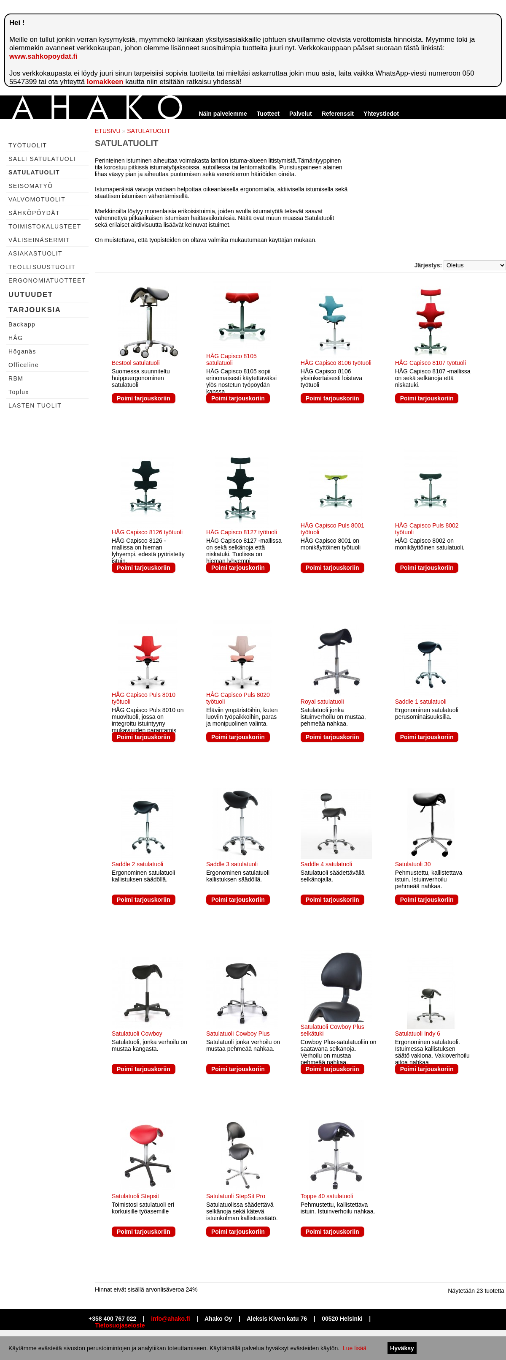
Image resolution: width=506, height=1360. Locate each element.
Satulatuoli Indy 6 (417, 1033)
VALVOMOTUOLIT (36, 199)
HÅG (15, 338)
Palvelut (300, 113)
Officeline (23, 365)
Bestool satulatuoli (136, 362)
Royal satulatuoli (322, 701)
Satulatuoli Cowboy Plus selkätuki (332, 1030)
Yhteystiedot (381, 113)
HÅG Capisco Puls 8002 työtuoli (427, 529)
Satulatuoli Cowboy (137, 1033)
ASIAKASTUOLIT (35, 253)
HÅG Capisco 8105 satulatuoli (231, 359)
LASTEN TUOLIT (35, 405)
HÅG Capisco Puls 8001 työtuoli (332, 529)
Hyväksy (402, 1348)
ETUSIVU (108, 131)
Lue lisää (354, 1348)
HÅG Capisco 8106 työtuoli (336, 362)
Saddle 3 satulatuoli (232, 864)
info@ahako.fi (170, 1318)
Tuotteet (268, 113)
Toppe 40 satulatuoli (327, 1196)
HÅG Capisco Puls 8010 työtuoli (143, 698)
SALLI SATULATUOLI (41, 158)
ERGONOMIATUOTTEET (47, 280)
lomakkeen (105, 82)
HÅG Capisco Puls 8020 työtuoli (238, 698)
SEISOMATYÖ (30, 185)
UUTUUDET (30, 295)
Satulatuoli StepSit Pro (235, 1196)
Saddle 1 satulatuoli (421, 701)
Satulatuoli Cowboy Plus (238, 1033)
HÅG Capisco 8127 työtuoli (241, 532)
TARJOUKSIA (34, 310)
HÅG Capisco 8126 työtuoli (147, 532)
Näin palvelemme (223, 113)
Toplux (18, 392)
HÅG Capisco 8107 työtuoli (430, 362)
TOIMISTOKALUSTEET (44, 226)
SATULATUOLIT (34, 172)
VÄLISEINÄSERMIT (39, 240)
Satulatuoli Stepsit (135, 1196)
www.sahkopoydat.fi (43, 56)
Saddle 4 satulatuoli (326, 864)
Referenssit (338, 113)
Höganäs (22, 351)
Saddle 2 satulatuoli (137, 864)
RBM (15, 378)
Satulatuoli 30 (413, 864)
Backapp (21, 324)
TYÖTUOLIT (27, 145)
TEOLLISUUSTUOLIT (41, 267)
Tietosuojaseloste (120, 1325)
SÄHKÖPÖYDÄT (34, 212)
